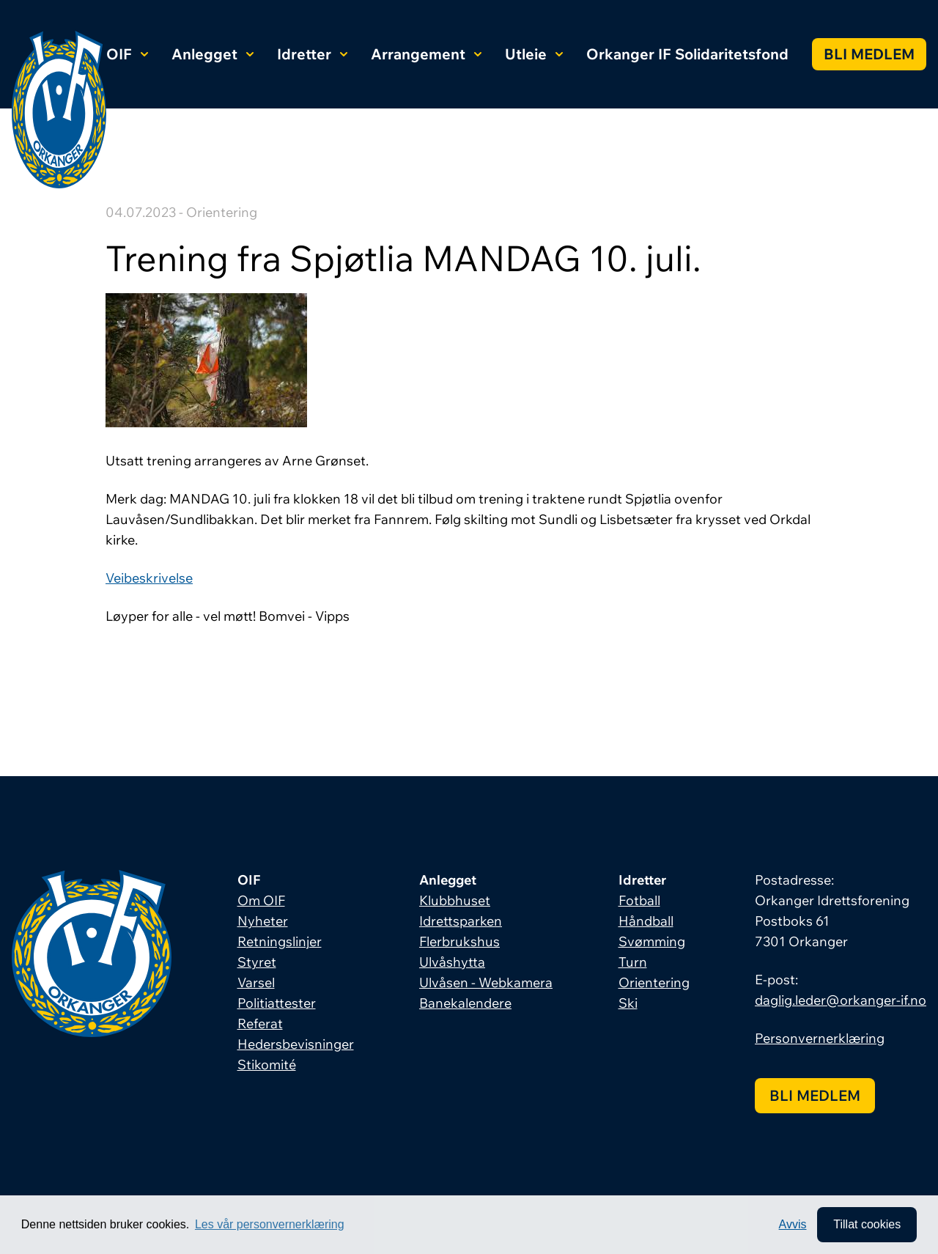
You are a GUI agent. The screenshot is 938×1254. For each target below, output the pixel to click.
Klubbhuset (454, 900)
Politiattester (276, 1003)
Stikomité (266, 1064)
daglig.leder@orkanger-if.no (840, 1000)
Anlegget (212, 54)
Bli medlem (869, 54)
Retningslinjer (279, 941)
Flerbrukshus (459, 941)
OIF (127, 54)
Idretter (312, 54)
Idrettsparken (460, 920)
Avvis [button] (793, 1224)
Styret (256, 962)
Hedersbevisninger (295, 1044)
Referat (260, 1023)
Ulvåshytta (452, 962)
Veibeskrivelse (149, 577)
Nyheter (262, 920)
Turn (632, 962)
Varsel (256, 982)
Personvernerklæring (820, 1038)
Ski (628, 1003)
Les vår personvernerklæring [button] (269, 1224)
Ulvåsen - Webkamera (486, 982)
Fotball (639, 900)
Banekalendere (465, 1003)
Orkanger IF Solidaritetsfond (687, 54)
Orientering (654, 982)
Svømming (651, 941)
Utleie (534, 54)
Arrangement (426, 54)
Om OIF (261, 900)
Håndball (645, 920)
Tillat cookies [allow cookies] (867, 1224)
